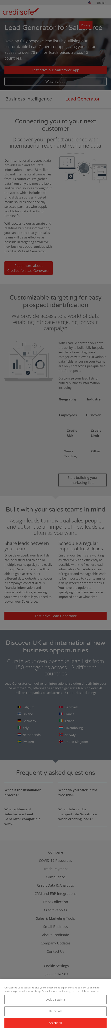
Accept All (55, 1023)
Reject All (55, 1011)
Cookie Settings (55, 999)
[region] (55, 1006)
